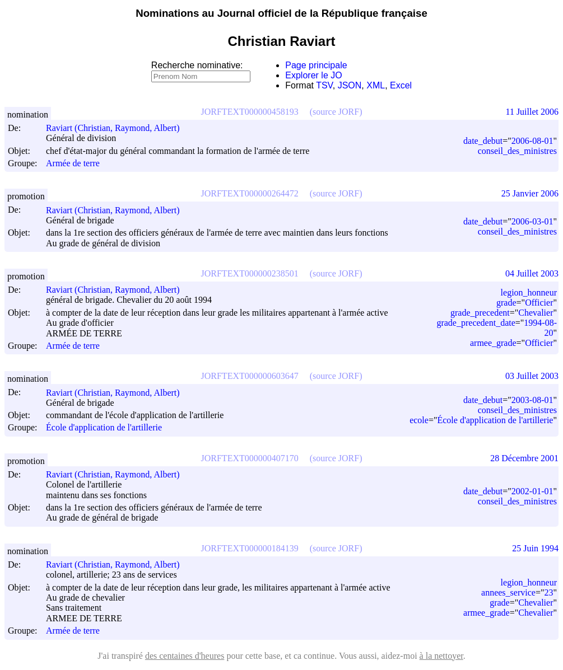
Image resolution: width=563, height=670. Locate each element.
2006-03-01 (532, 221)
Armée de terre (73, 163)
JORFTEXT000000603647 (250, 376)
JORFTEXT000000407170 (250, 458)
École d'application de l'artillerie (104, 428)
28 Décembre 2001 (524, 458)
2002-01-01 (532, 491)
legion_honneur (529, 292)
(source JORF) (336, 111)
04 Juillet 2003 (532, 273)
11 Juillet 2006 (532, 111)
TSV (324, 85)
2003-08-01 (532, 400)
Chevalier (535, 312)
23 (548, 592)
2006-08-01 (532, 141)
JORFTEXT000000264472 (250, 193)
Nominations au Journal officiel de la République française (281, 13)
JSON (350, 85)
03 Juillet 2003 (532, 376)
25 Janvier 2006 (530, 193)
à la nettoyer (441, 655)
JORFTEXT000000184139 (250, 548)
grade (506, 302)
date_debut (482, 141)
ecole (419, 420)
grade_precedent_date (475, 322)
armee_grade (493, 343)
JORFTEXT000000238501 (250, 273)
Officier (539, 302)
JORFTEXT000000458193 (250, 111)
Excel (401, 85)
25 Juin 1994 (535, 548)
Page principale (316, 65)
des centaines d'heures (185, 655)
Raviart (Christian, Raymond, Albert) (118, 128)
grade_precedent (480, 312)
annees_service (508, 592)
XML (375, 85)
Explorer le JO (313, 75)
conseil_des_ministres (517, 151)
